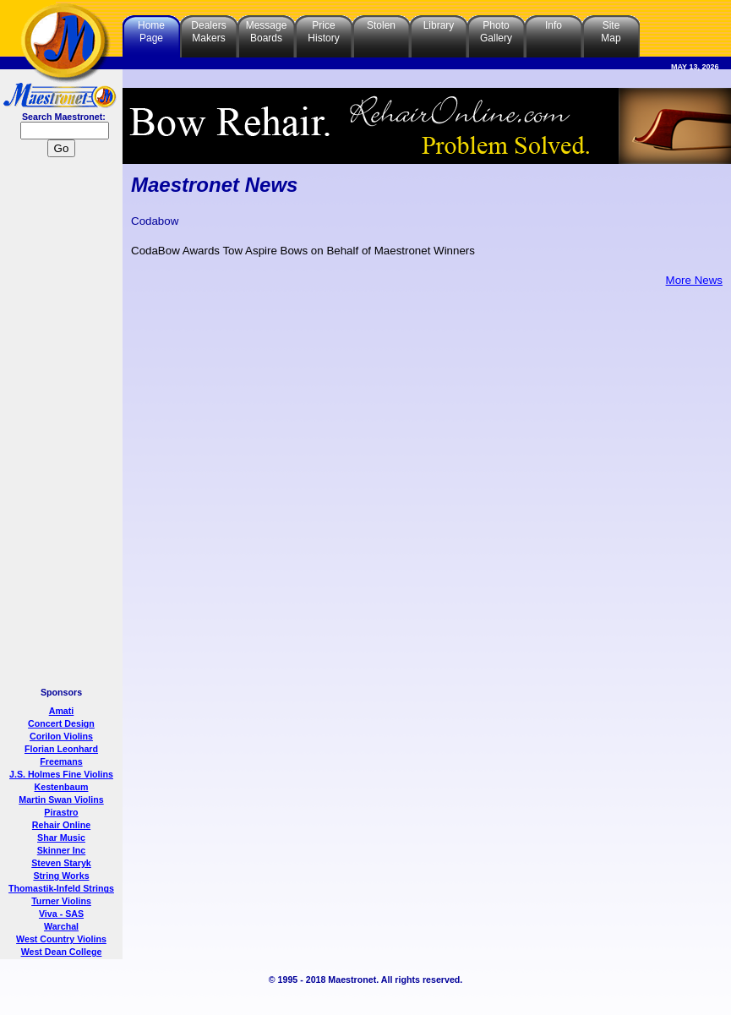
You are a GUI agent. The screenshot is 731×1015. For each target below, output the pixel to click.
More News (694, 280)
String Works (61, 875)
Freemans (61, 761)
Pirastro (61, 812)
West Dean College (61, 952)
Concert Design (61, 723)
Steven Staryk (61, 863)
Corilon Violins (61, 736)
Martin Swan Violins (61, 799)
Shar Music (61, 837)
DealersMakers (208, 31)
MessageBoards (266, 31)
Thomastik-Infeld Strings (61, 888)
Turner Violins (61, 901)
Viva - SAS (61, 914)
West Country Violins (61, 939)
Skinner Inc (61, 850)
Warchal (61, 926)
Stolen (381, 25)
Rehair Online (61, 825)
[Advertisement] (61, 424)
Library (439, 25)
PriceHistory (323, 31)
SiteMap (610, 31)
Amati (61, 711)
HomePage (151, 31)
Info (553, 25)
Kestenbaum (62, 787)
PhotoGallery (496, 31)
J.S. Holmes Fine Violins (61, 774)
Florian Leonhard (61, 749)
